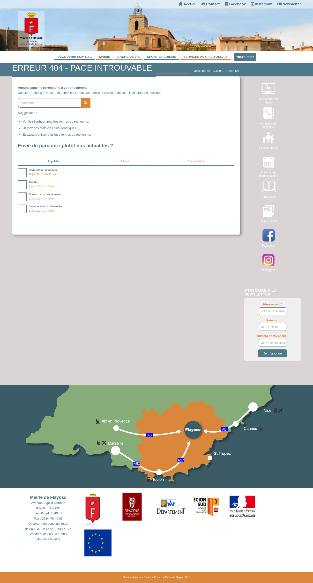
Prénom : (272, 325)
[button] (102, 508)
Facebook (235, 4)
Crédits (147, 577)
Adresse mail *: (272, 309)
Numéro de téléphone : (272, 340)
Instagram (261, 4)
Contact (210, 4)
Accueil (187, 4)
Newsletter (289, 4)
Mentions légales (48, 539)
